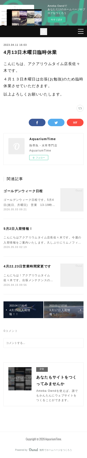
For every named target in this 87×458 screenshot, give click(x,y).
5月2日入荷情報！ (18, 229)
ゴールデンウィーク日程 (23, 191)
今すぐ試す (56, 19)
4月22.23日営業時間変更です (27, 266)
